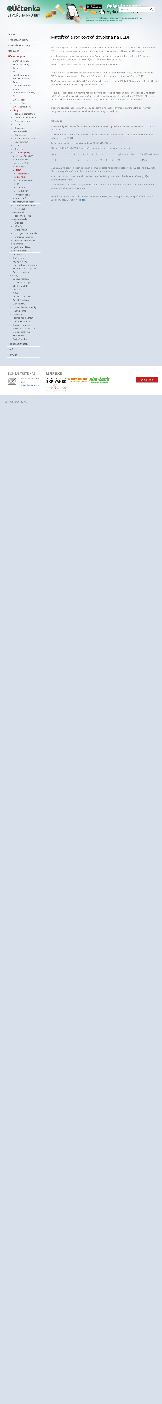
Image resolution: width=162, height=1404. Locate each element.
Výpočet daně (23, 194)
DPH (15, 96)
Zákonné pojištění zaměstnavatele (21, 217)
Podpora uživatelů (18, 343)
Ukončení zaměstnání (25, 117)
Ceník (11, 349)
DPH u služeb (19, 103)
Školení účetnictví (21, 331)
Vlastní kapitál (20, 286)
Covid (15, 67)
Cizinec (18, 124)
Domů (11, 34)
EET (14, 71)
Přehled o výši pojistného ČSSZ (21, 161)
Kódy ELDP (23, 191)
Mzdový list (21, 166)
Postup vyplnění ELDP (24, 182)
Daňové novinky (21, 60)
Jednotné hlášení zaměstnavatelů (21, 249)
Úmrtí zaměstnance (24, 236)
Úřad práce (20, 222)
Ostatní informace (22, 324)
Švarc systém (21, 229)
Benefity (19, 149)
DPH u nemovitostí (22, 106)
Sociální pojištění (21, 300)
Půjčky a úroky (20, 261)
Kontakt (12, 354)
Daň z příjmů (19, 303)
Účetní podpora (16, 56)
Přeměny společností (23, 317)
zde (83, 199)
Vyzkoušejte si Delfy (19, 45)
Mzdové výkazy (22, 152)
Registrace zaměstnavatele (19, 129)
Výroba (16, 89)
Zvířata (16, 289)
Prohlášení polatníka (25, 138)
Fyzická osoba (20, 339)
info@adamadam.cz (29, 385)
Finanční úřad (19, 310)
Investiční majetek (22, 74)
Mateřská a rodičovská (21, 175)
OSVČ (15, 293)
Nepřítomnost (21, 141)
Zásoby (16, 82)
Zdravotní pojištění (22, 296)
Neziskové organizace (24, 328)
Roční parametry (21, 64)
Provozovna (19, 335)
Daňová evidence (21, 321)
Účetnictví (17, 314)
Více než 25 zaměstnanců (18, 210)
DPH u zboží (19, 99)
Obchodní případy (22, 85)
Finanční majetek (21, 78)
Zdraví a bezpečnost (25, 205)
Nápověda (13, 50)
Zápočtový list (21, 134)
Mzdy (15, 110)
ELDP (18, 170)
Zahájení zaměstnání (25, 113)
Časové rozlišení (21, 278)
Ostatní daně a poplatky (24, 307)
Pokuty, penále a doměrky (19, 274)
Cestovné (17, 254)
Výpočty (18, 226)
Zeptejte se (147, 379)
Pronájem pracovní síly (26, 233)
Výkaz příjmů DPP (24, 156)
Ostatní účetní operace (24, 282)
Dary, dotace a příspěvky (25, 264)
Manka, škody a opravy (24, 268)
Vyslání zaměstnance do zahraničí (23, 242)
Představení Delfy (18, 39)
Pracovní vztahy (22, 120)
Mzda (17, 145)
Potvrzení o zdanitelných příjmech (23, 200)
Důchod (21, 187)
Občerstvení (19, 257)
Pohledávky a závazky (24, 92)
